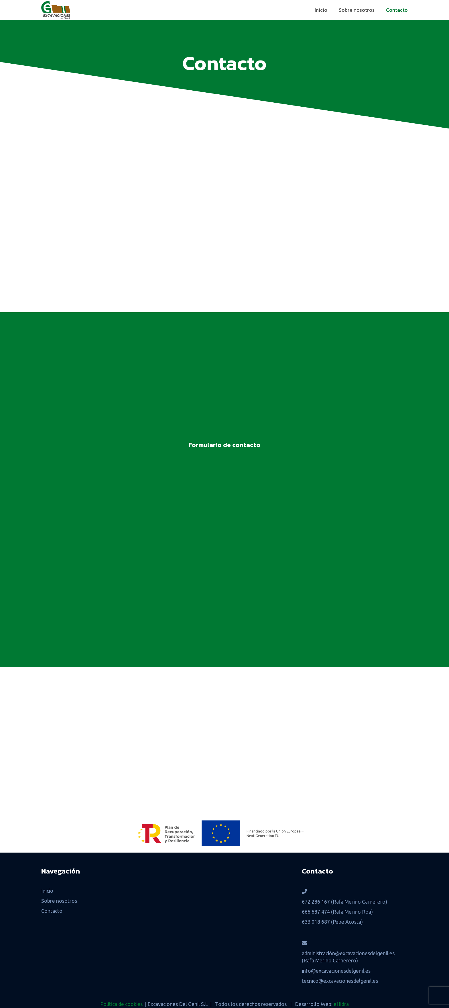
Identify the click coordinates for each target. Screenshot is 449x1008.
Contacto (51, 911)
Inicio (47, 891)
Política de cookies (121, 1004)
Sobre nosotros (59, 901)
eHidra (341, 1004)
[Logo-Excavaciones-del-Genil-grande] (55, 10)
